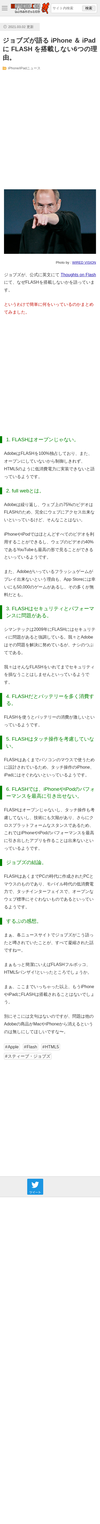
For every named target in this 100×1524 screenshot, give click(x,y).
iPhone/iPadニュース (24, 68)
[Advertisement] (50, 130)
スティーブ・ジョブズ (29, 1056)
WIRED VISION (84, 262)
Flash (32, 1047)
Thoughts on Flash (78, 274)
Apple (13, 1047)
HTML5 (52, 1047)
